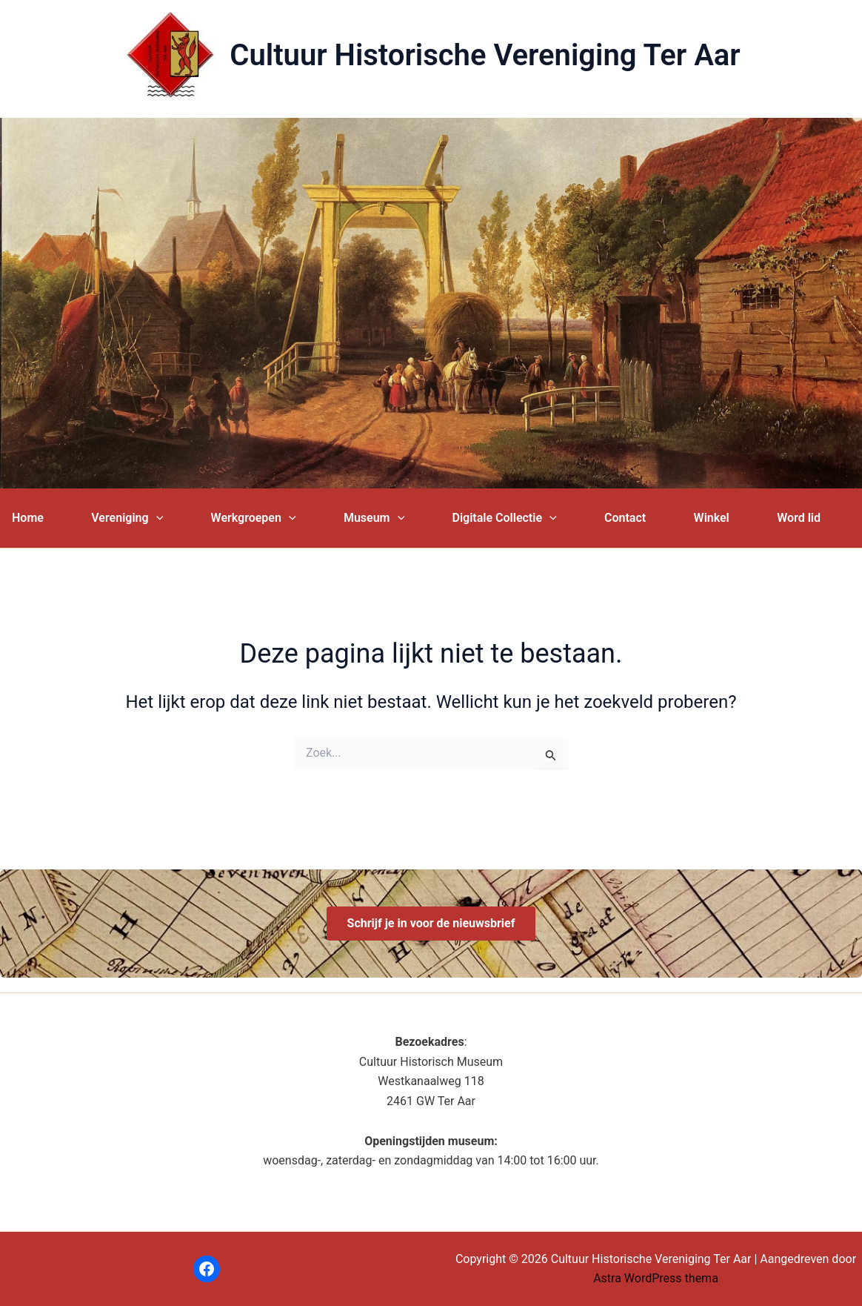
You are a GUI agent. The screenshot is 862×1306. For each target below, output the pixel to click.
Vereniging (127, 518)
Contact (625, 518)
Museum (374, 518)
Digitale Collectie (504, 518)
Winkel (711, 518)
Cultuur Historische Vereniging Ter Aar (485, 55)
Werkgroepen (253, 518)
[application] (156, 518)
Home (28, 518)
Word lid (799, 518)
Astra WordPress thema (655, 1278)
